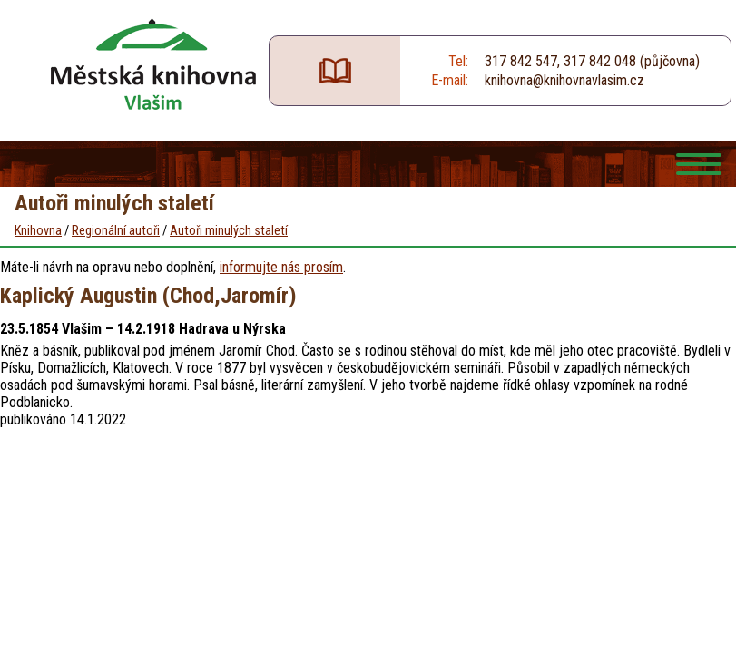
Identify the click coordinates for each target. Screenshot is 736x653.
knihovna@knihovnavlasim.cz (564, 80)
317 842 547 (521, 61)
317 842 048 (600, 61)
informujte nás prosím (281, 267)
